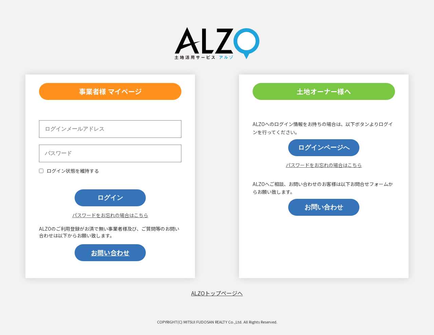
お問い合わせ (110, 252)
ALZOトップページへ (217, 293)
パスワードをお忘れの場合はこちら (110, 215)
